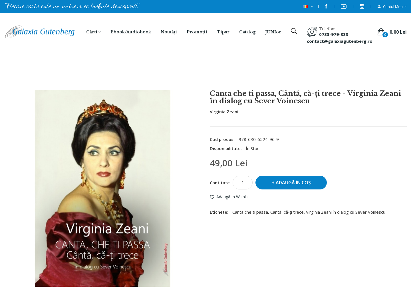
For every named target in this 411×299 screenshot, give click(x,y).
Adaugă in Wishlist (233, 196)
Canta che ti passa (250, 212)
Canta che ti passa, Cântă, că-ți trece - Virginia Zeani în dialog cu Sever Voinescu (212, 74)
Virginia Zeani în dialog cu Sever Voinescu (345, 212)
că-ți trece (294, 212)
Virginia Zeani (224, 111)
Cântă (275, 212)
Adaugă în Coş (293, 182)
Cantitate (220, 182)
